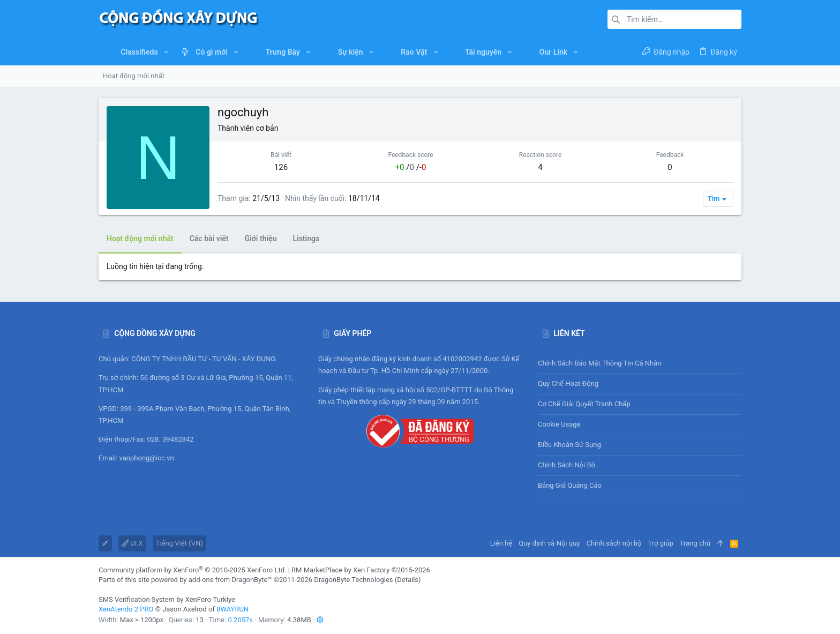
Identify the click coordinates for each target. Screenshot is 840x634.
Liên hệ (501, 543)
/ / (410, 167)
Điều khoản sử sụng (569, 445)
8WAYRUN (232, 609)
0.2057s (240, 620)
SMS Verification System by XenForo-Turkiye (167, 599)
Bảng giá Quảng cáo (570, 485)
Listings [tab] (305, 238)
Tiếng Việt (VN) (179, 543)
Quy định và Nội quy (549, 543)
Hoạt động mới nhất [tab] (140, 238)
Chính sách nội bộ (566, 465)
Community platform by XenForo (192, 570)
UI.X (132, 543)
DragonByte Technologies (353, 580)
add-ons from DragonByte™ (230, 580)
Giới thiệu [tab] (261, 238)
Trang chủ (695, 543)
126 (281, 167)
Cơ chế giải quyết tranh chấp (584, 404)
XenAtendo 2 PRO (126, 609)
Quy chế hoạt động (639, 383)
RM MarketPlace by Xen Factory (360, 570)
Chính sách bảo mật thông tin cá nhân (639, 363)
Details (407, 580)
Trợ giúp (660, 543)
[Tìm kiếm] (674, 19)
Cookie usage (559, 424)
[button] (166, 52)
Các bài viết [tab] (209, 238)
